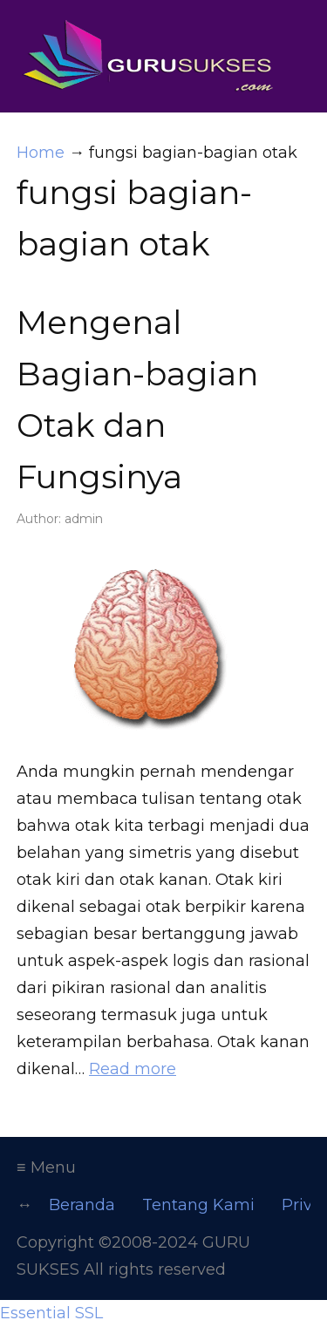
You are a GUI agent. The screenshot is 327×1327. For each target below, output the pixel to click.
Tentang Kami (198, 1205)
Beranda (82, 1205)
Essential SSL (51, 1313)
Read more (132, 1069)
